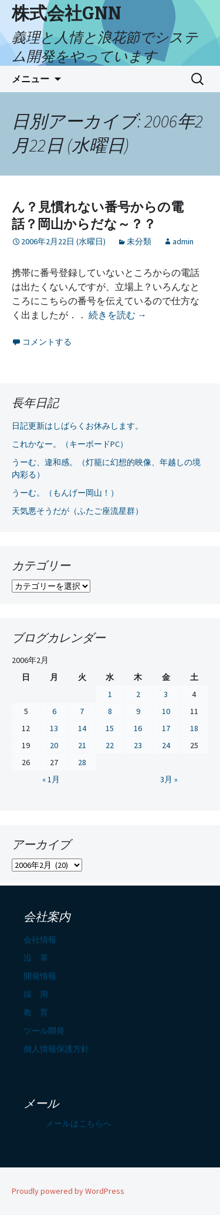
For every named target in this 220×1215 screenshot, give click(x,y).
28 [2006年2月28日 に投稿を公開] (82, 762)
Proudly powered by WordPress (68, 1191)
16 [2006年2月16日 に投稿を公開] (138, 728)
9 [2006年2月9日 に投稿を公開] (138, 711)
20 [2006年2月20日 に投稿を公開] (54, 745)
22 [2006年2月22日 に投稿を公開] (110, 745)
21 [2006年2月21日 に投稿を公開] (82, 745)
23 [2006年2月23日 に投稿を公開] (138, 745)
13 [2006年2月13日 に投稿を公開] (54, 728)
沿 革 (35, 958)
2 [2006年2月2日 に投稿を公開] (138, 694)
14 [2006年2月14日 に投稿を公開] (82, 728)
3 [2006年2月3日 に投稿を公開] (166, 694)
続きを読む (118, 315)
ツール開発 (44, 1030)
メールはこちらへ (78, 1123)
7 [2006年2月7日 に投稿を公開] (82, 711)
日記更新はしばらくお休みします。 (77, 425)
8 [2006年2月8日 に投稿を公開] (110, 711)
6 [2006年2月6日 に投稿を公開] (54, 711)
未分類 (139, 241)
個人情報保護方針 (56, 1049)
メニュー (30, 79)
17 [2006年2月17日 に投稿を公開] (166, 728)
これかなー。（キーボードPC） (70, 444)
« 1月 (51, 779)
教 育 (35, 1012)
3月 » (169, 779)
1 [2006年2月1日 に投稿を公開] (110, 694)
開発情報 (39, 976)
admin (183, 241)
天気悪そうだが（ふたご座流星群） (77, 511)
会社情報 (39, 939)
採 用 (35, 994)
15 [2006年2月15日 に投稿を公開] (110, 728)
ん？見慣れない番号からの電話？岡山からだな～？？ (98, 215)
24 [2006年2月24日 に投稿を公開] (166, 745)
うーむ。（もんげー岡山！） (65, 492)
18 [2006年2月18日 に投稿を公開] (194, 728)
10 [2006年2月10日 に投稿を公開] (166, 711)
